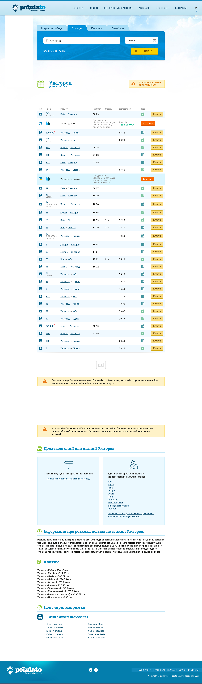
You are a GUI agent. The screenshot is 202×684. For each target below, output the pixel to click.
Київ (62, 114)
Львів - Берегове (96, 637)
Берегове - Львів (96, 634)
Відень (64, 147)
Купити (157, 114)
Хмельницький (115, 502)
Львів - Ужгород (54, 624)
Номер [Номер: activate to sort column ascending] (48, 109)
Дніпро (64, 244)
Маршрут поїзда (51, 28)
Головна (78, 7)
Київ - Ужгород (54, 630)
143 (48, 169)
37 (47, 318)
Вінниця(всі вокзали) (118, 505)
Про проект (163, 7)
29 (47, 188)
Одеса (63, 212)
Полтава (112, 508)
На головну (144, 670)
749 (48, 113)
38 (47, 212)
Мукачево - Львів (55, 637)
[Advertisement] (101, 70)
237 (48, 162)
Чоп (70, 220)
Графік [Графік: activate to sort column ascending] (144, 109)
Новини (93, 7)
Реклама (172, 670)
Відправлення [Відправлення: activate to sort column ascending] (125, 109)
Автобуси (118, 28)
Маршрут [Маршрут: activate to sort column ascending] (64, 109)
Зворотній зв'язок (189, 670)
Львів (76, 132)
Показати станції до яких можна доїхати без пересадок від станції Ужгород (131, 515)
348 (48, 147)
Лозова (71, 227)
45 (47, 266)
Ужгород (72, 114)
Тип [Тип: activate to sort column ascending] (40, 109)
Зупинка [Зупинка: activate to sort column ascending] (108, 109)
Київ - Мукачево (54, 634)
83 (47, 251)
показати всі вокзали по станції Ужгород (68, 478)
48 (47, 227)
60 (47, 259)
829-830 (50, 132)
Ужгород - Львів (54, 627)
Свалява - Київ (95, 624)
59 (47, 220)
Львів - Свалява (96, 630)
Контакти (181, 7)
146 (48, 333)
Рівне (110, 496)
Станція (77, 28)
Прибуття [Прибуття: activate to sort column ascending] (97, 109)
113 (48, 155)
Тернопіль (113, 499)
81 (47, 194)
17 (47, 202)
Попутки (96, 28)
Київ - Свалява (95, 627)
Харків (64, 155)
